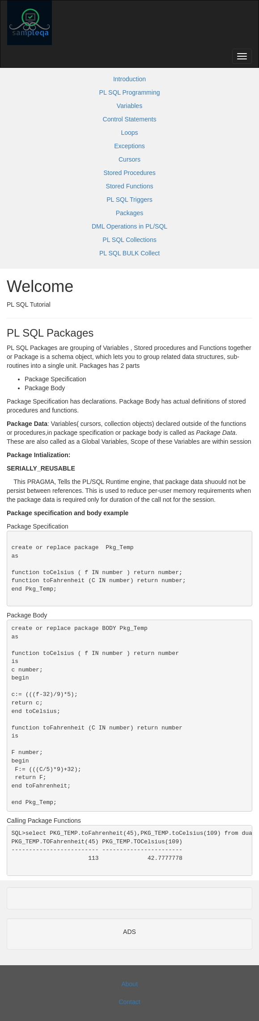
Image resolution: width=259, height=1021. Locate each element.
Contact (129, 1001)
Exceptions (129, 146)
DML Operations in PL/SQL (129, 226)
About (129, 984)
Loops (129, 132)
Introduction (129, 79)
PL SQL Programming (129, 92)
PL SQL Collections (129, 239)
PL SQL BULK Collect (129, 253)
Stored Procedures (129, 172)
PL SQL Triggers (129, 199)
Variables (129, 105)
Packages (129, 213)
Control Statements (130, 119)
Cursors (129, 159)
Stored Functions (129, 186)
